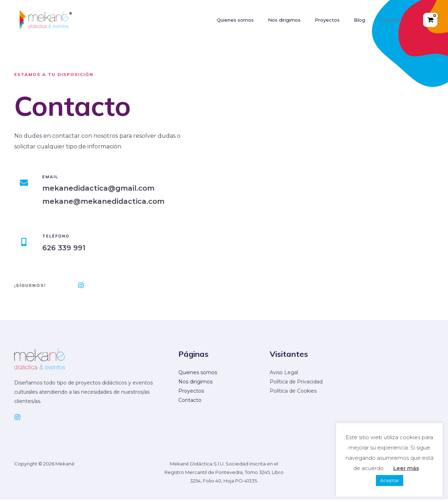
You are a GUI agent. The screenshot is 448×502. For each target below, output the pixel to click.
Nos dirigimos (195, 384)
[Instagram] (17, 419)
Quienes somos (197, 375)
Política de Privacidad (296, 384)
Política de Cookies (293, 393)
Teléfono (60, 236)
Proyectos (191, 393)
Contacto (189, 402)
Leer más (406, 468)
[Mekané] (46, 19)
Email (53, 176)
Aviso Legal (284, 375)
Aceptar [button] (389, 480)
